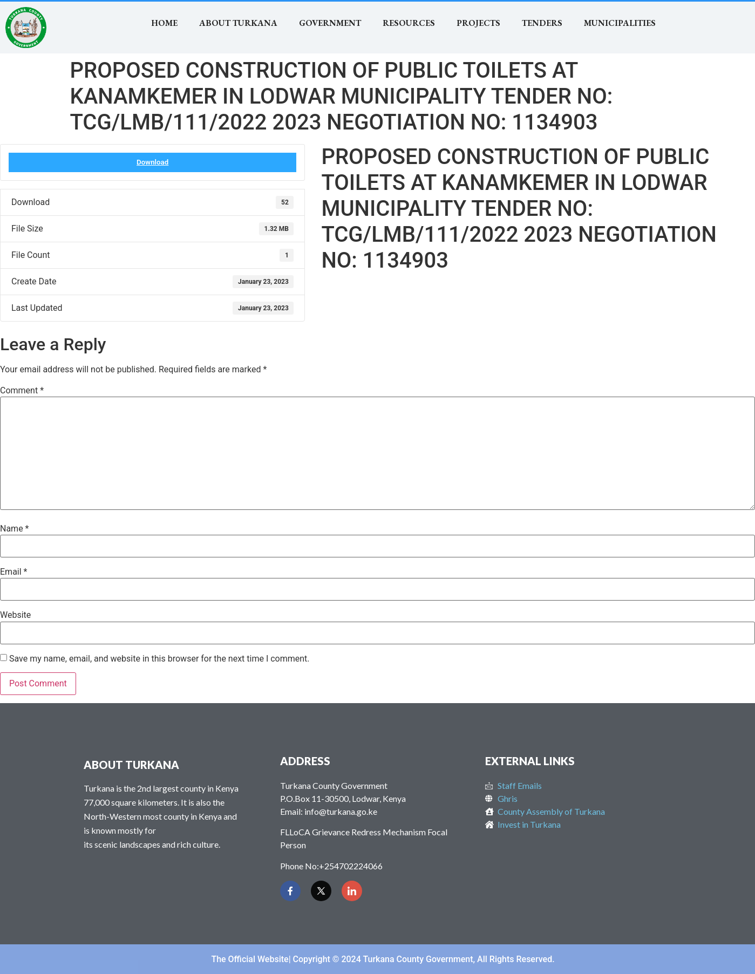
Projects (478, 23)
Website (15, 615)
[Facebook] (290, 891)
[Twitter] (321, 891)
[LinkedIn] (352, 891)
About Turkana (238, 23)
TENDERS (542, 23)
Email (13, 572)
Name (14, 529)
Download (152, 162)
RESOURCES (409, 23)
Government (330, 23)
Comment (22, 390)
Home (164, 23)
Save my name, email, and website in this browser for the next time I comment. (159, 659)
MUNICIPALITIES (620, 23)
